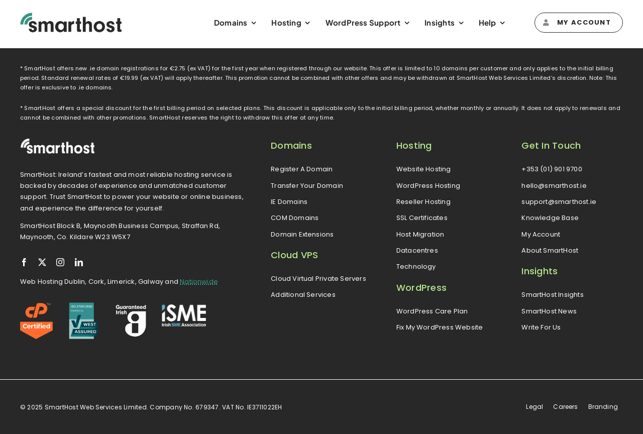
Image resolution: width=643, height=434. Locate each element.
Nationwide (199, 281)
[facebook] (24, 262)
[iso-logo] (83, 306)
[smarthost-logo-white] (57, 142)
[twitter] (42, 262)
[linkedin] (79, 262)
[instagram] (60, 262)
